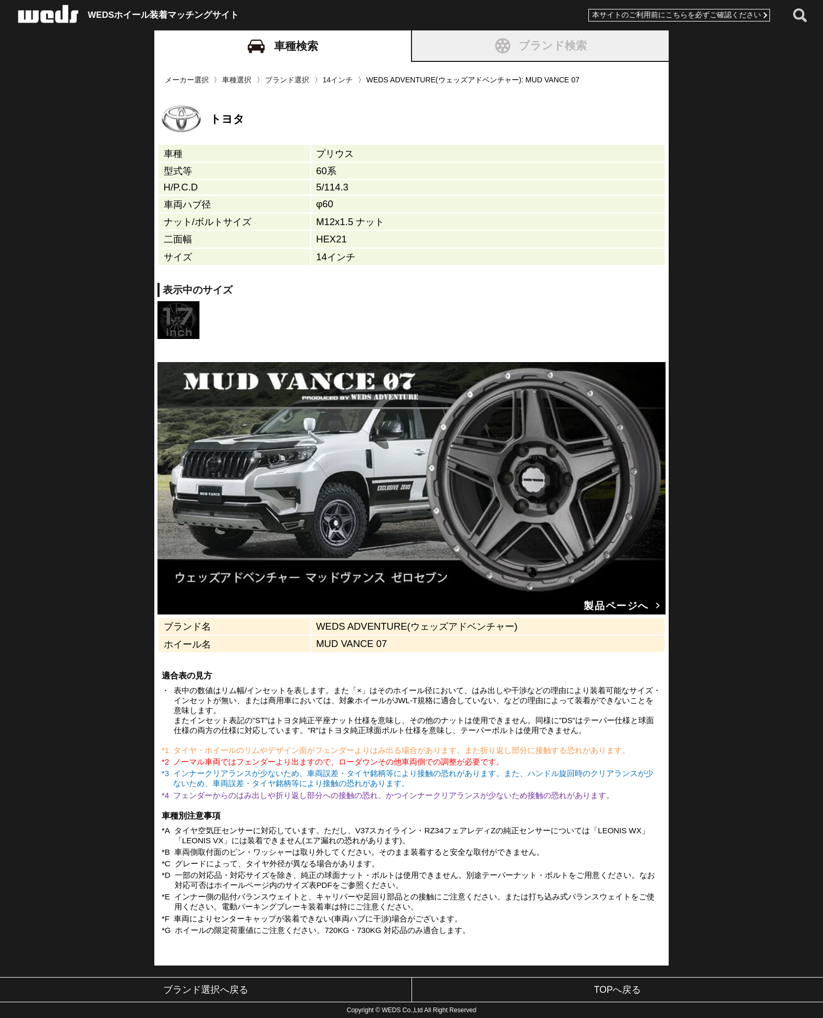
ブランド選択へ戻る (205, 989)
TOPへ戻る (617, 989)
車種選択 (236, 80)
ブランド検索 (540, 46)
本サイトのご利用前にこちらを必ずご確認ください (673, 15)
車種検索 (283, 46)
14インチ (337, 80)
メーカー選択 (187, 80)
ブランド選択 (287, 80)
